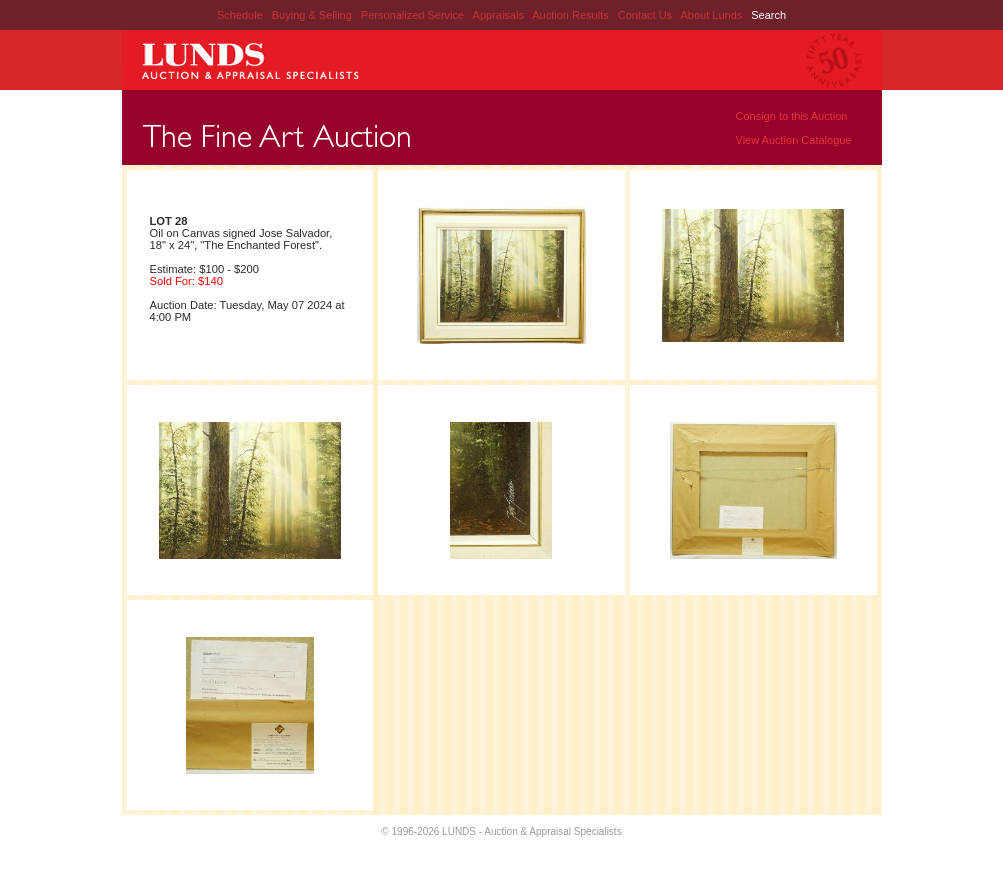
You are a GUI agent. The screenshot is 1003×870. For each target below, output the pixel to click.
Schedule (240, 15)
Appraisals (500, 15)
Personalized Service (414, 15)
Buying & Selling (313, 15)
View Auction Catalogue (794, 140)
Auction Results (571, 15)
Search (768, 15)
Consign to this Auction (792, 116)
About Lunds (712, 15)
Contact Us (645, 15)
